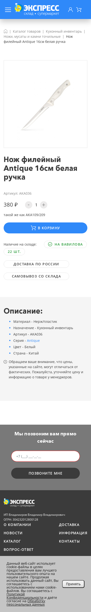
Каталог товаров (27, 31)
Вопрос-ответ (19, 549)
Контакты (69, 541)
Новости (13, 533)
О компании (17, 524)
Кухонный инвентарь (64, 31)
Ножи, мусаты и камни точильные (32, 36)
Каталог (12, 541)
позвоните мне (45, 473)
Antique (33, 340)
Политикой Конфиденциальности (25, 596)
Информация (73, 533)
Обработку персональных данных (26, 603)
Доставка (69, 524)
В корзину (45, 228)
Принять (73, 584)
